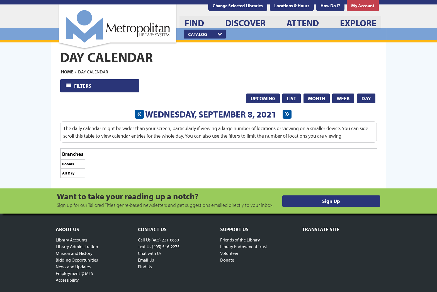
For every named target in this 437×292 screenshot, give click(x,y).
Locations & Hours (291, 5)
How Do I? (330, 5)
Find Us (145, 266)
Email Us (146, 260)
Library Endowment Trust (243, 246)
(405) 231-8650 (165, 240)
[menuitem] (292, 5)
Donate (227, 260)
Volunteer (229, 253)
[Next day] (287, 114)
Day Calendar (93, 71)
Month (316, 98)
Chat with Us (149, 253)
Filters (83, 85)
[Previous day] (139, 114)
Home (67, 71)
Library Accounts (72, 240)
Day (366, 98)
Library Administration (77, 246)
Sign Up (331, 201)
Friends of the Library (240, 240)
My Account (362, 5)
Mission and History (74, 253)
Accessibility (67, 280)
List (291, 98)
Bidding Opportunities (77, 260)
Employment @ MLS (74, 273)
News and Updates (73, 266)
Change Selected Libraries (238, 5)
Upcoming (263, 98)
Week (343, 98)
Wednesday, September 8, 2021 (210, 114)
